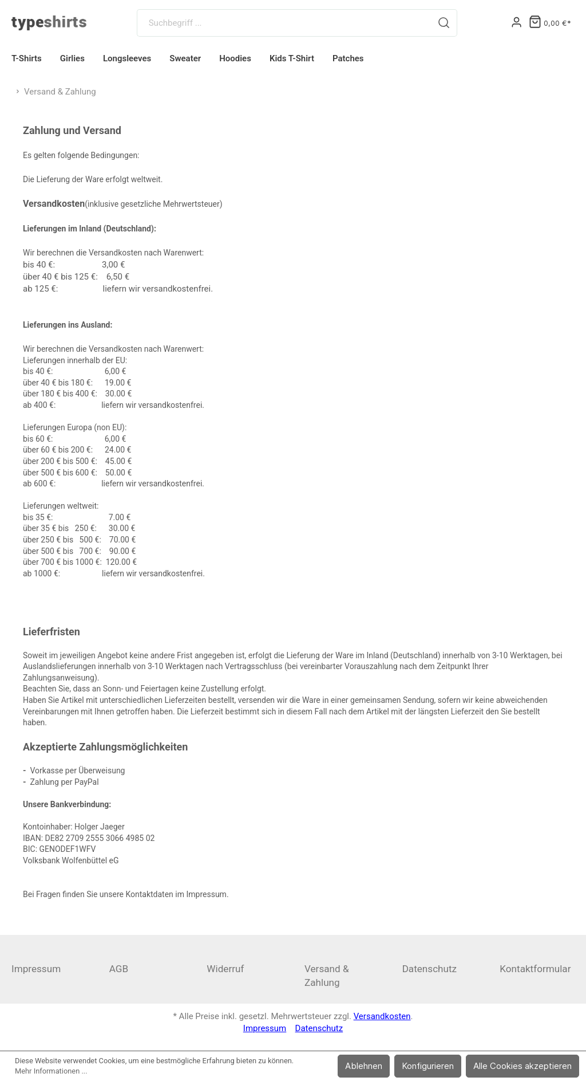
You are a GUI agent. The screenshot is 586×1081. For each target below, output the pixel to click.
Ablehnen (363, 1065)
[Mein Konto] (516, 23)
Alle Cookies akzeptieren (522, 1065)
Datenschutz (429, 968)
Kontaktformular (535, 968)
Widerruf (225, 968)
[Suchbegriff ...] (285, 23)
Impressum (36, 968)
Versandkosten (382, 1016)
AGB (118, 968)
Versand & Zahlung (326, 975)
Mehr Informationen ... (51, 1071)
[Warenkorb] (550, 23)
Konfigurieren (428, 1065)
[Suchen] (444, 23)
